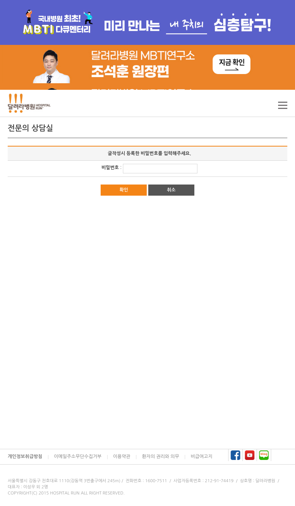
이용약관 (121, 456)
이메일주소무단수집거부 (77, 456)
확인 (123, 190)
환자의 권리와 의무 (160, 456)
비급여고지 (201, 456)
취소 (171, 190)
